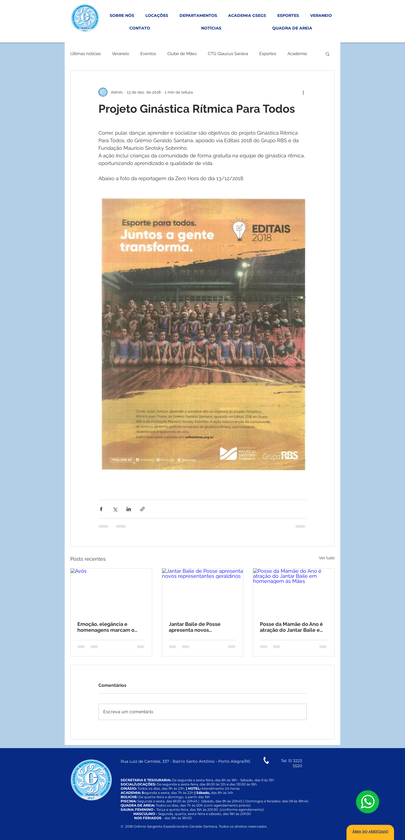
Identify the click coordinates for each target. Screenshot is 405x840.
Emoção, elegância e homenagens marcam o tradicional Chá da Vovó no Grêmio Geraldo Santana (109, 627)
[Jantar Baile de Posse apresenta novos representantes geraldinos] (202, 591)
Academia (297, 53)
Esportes (267, 53)
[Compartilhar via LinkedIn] (128, 509)
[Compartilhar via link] (142, 509)
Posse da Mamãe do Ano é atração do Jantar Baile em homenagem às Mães (292, 627)
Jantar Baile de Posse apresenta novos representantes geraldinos (201, 627)
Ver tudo (327, 558)
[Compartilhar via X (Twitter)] (115, 509)
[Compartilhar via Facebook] (101, 509)
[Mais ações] (303, 92)
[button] (327, 53)
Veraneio (120, 53)
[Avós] (111, 591)
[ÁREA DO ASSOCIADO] (370, 832)
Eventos (148, 53)
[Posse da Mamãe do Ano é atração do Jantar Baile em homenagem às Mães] (293, 591)
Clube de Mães (182, 53)
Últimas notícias (85, 53)
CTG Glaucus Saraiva (228, 53)
